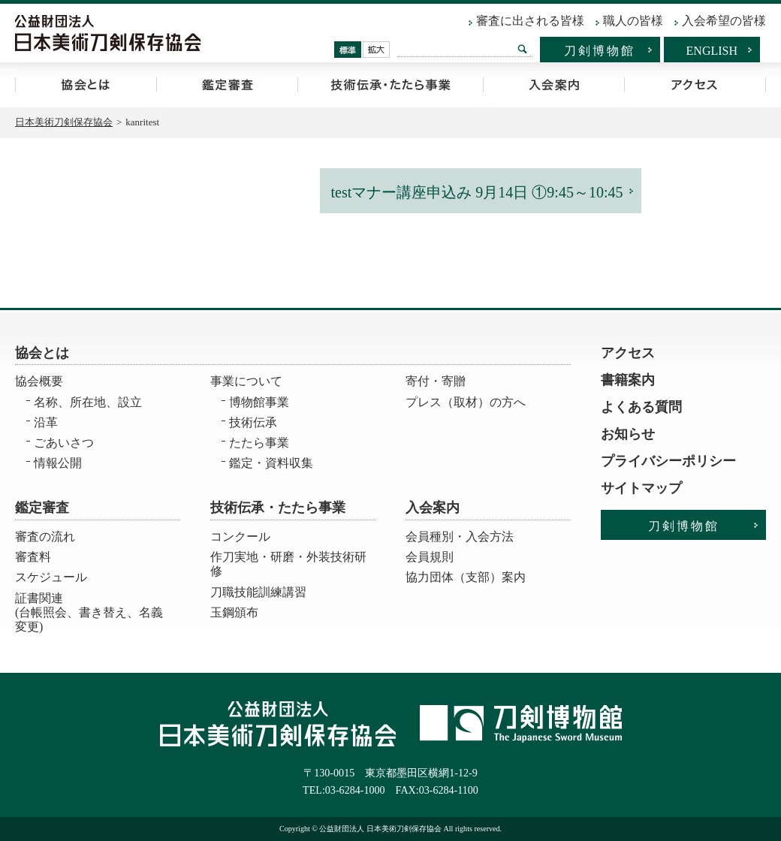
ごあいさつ (64, 442)
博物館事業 (259, 402)
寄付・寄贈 (436, 381)
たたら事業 (259, 442)
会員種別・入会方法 (460, 536)
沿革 (46, 422)
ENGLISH (711, 50)
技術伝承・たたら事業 (390, 84)
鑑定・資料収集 (271, 463)
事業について (246, 381)
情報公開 (58, 463)
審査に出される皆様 (530, 20)
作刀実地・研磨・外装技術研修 (288, 563)
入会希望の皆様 (724, 20)
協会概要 (39, 381)
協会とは (85, 84)
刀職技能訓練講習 (258, 592)
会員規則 (430, 556)
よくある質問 (641, 406)
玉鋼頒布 (234, 612)
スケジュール (51, 577)
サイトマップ (641, 488)
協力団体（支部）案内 (466, 577)
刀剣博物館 (599, 50)
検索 (522, 49)
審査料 (33, 556)
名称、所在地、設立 (88, 402)
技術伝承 (253, 422)
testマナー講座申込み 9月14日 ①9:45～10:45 (477, 192)
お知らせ (628, 434)
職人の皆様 (633, 20)
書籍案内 (628, 379)
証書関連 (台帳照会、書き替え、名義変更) (89, 608)
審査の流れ (45, 536)
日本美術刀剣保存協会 (64, 122)
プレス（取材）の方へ (466, 402)
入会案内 (553, 84)
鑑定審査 (226, 84)
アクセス (695, 84)
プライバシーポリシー (668, 461)
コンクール (240, 536)
